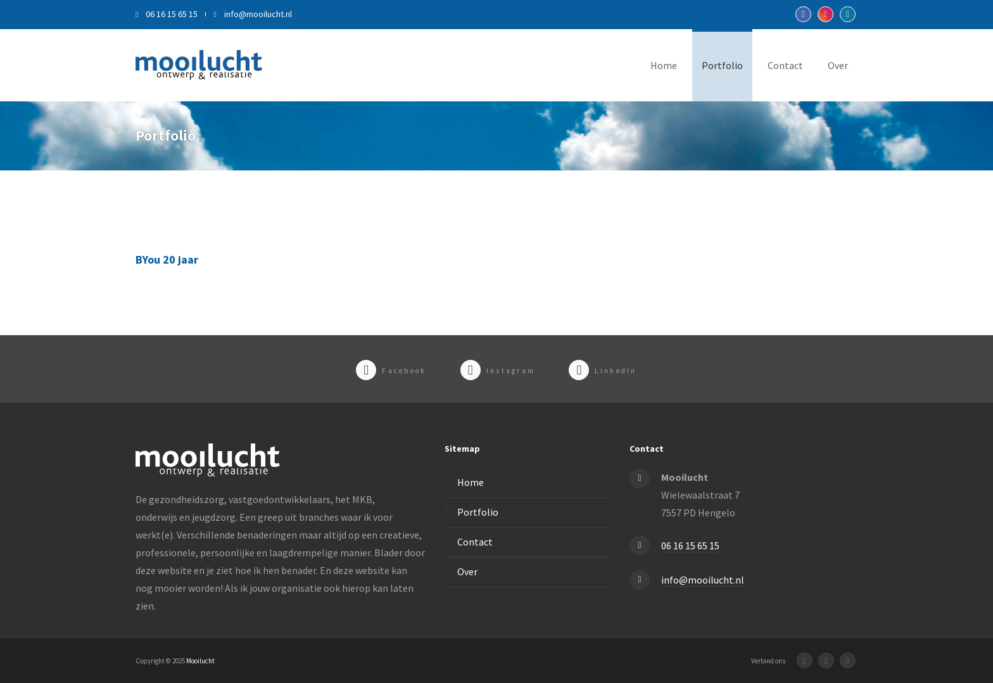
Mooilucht (200, 660)
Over (838, 65)
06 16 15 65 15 (167, 14)
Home (663, 65)
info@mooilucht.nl (252, 14)
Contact (785, 65)
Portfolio (722, 65)
